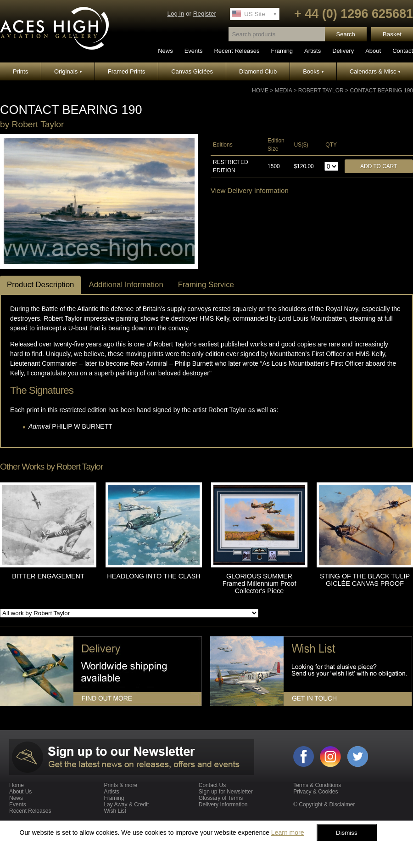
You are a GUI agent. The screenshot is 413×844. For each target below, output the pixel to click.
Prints (20, 71)
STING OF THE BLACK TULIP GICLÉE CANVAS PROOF (365, 579)
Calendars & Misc (375, 71)
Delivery (343, 50)
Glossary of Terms (221, 798)
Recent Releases (236, 50)
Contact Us (212, 785)
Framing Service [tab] (206, 284)
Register (204, 13)
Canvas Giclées (192, 71)
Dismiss (346, 832)
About (373, 50)
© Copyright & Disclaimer (324, 804)
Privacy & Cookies (315, 791)
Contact (402, 50)
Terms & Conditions (317, 785)
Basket (392, 34)
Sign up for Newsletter (226, 791)
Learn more (287, 832)
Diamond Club (258, 71)
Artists (312, 50)
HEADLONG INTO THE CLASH (153, 576)
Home (260, 90)
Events (193, 50)
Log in (175, 13)
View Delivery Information (250, 190)
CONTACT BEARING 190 (381, 90)
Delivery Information (223, 804)
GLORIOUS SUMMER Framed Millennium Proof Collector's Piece (259, 583)
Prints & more (120, 785)
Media (283, 90)
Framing (282, 50)
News (165, 50)
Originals (68, 71)
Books (313, 71)
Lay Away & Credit (126, 804)
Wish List (115, 811)
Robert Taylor (321, 90)
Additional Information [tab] (126, 284)
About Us (20, 791)
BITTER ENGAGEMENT (48, 576)
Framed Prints (126, 71)
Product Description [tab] (40, 284)
